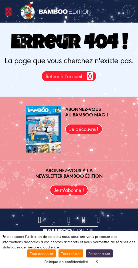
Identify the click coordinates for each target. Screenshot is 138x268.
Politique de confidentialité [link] (66, 261)
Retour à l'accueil (70, 76)
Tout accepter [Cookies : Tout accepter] (41, 253)
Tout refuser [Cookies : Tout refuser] (71, 253)
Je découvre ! (84, 128)
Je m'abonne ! (69, 189)
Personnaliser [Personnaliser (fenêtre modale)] (99, 253)
